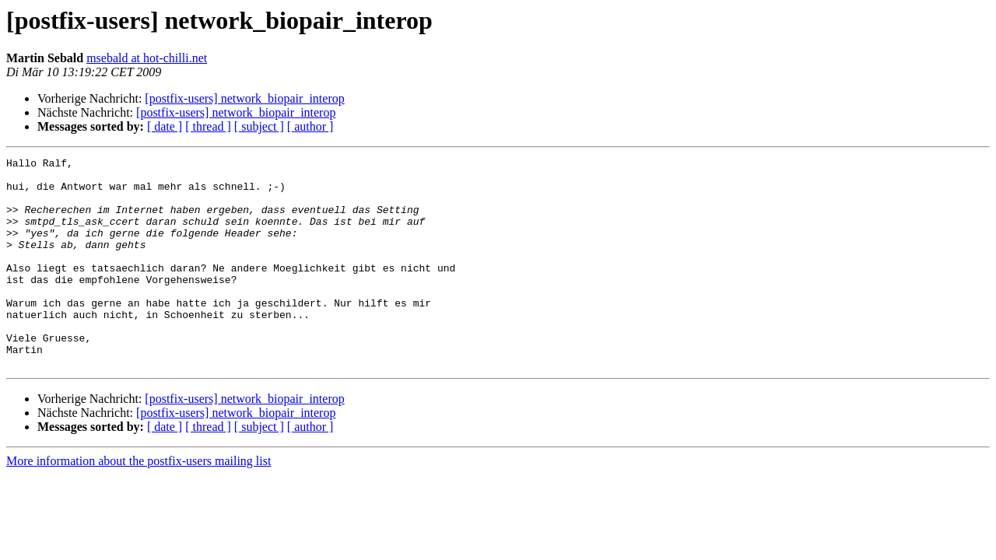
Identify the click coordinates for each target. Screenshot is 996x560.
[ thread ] (208, 126)
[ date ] (164, 126)
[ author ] (310, 126)
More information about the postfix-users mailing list (138, 502)
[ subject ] (259, 126)
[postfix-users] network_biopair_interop (244, 98)
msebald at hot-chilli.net (146, 58)
